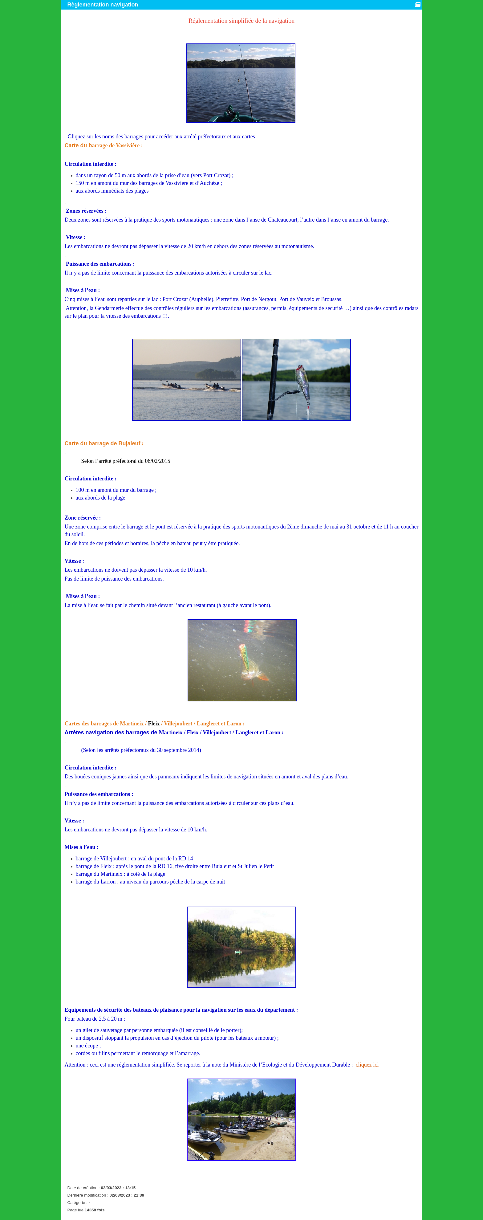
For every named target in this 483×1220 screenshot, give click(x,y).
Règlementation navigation (103, 5)
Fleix (154, 723)
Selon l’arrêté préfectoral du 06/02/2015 (125, 461)
